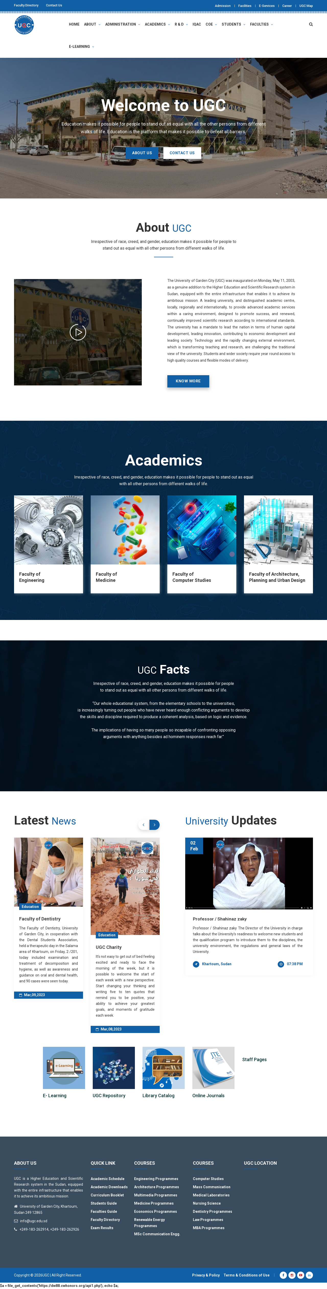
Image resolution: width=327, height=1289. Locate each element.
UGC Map (305, 6)
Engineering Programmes (156, 1179)
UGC (45, 1275)
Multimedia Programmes (155, 1195)
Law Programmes (208, 1220)
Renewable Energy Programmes (149, 1223)
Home (74, 24)
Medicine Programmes (154, 1204)
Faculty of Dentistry (40, 918)
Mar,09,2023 (32, 995)
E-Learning (81, 46)
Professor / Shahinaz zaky (220, 918)
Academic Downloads (109, 1187)
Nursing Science (207, 1204)
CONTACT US (188, 152)
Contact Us (59, 5)
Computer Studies (208, 1179)
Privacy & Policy (206, 1275)
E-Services (262, 6)
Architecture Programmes (156, 1187)
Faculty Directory (28, 5)
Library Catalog (158, 1095)
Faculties (261, 24)
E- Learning (54, 1095)
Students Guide (104, 1204)
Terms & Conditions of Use (247, 1275)
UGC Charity (109, 947)
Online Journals (208, 1095)
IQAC (197, 24)
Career (284, 6)
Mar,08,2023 (109, 1029)
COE (211, 24)
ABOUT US (135, 152)
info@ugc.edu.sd (33, 1221)
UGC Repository (109, 1095)
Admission (213, 6)
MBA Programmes (209, 1228)
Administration (122, 24)
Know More (190, 381)
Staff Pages (254, 1059)
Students (234, 24)
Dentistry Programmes (212, 1212)
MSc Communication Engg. (157, 1234)
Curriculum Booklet (107, 1195)
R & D (181, 24)
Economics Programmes (155, 1212)
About (92, 24)
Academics (157, 24)
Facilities (237, 6)
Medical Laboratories (211, 1195)
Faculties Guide (104, 1212)
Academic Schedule (107, 1179)
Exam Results (102, 1228)
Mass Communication (211, 1187)
